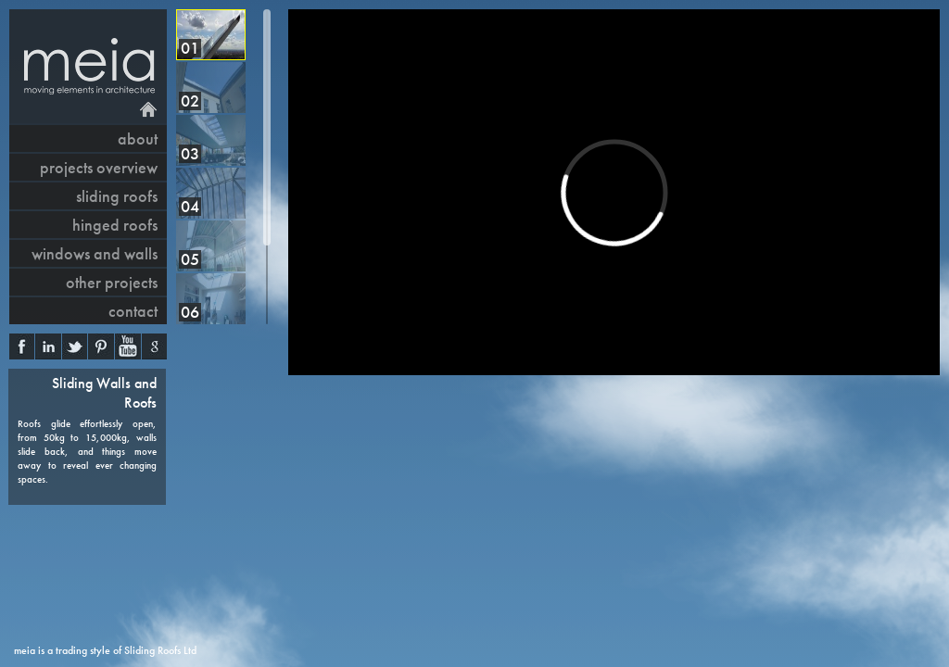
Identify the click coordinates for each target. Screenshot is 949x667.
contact (133, 310)
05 (190, 259)
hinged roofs (115, 224)
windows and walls (95, 253)
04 (190, 206)
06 (190, 311)
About (138, 138)
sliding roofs (117, 196)
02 (190, 100)
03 (190, 153)
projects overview (99, 167)
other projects (112, 282)
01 (190, 47)
